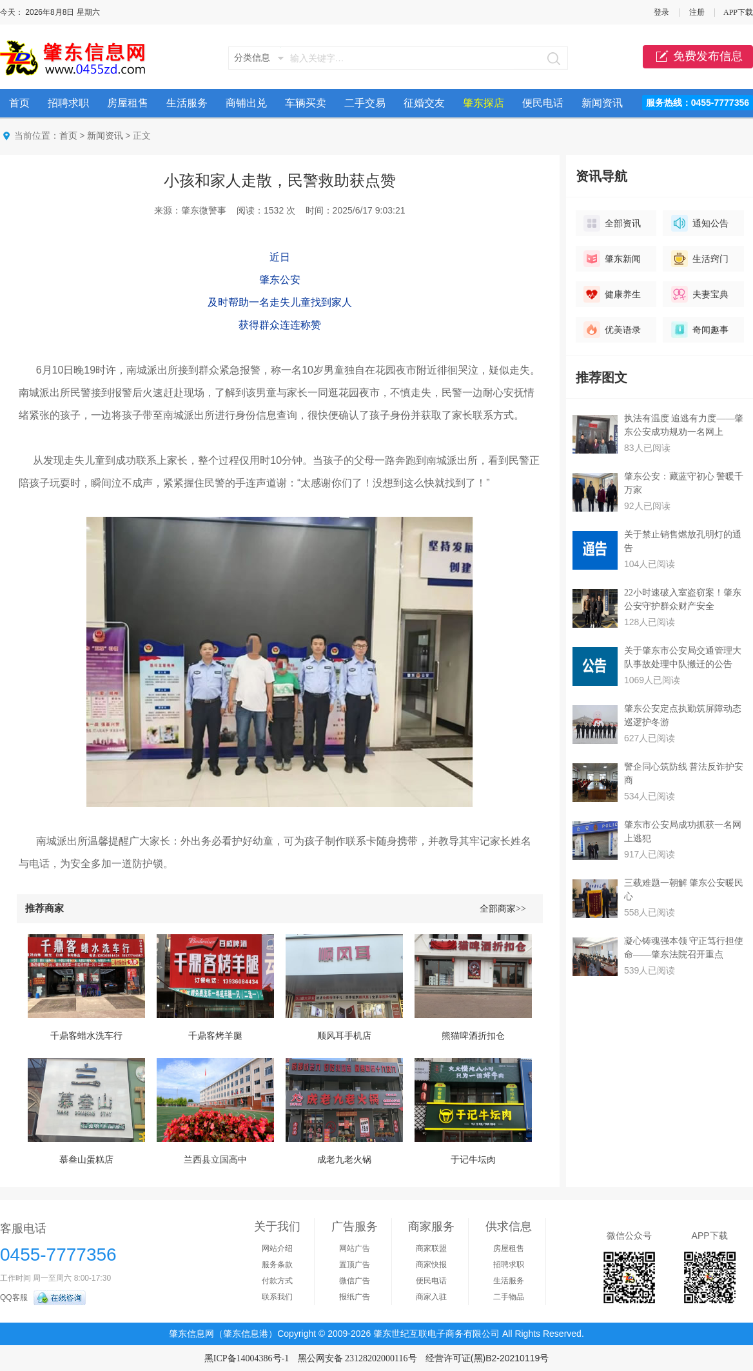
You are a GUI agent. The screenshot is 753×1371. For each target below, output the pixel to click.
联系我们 (277, 1296)
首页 (19, 102)
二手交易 (365, 102)
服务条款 (277, 1264)
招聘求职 (68, 102)
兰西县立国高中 (215, 1160)
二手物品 (508, 1296)
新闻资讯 (602, 102)
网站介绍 (277, 1248)
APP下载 (738, 12)
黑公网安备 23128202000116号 (357, 1358)
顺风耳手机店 (344, 1036)
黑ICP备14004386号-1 (246, 1358)
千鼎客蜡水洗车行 (86, 1036)
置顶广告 (354, 1264)
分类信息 (252, 58)
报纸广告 (354, 1296)
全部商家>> (503, 909)
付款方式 (277, 1280)
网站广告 (354, 1248)
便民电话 (542, 102)
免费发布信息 (698, 56)
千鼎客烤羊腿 (215, 1036)
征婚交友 (424, 102)
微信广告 (354, 1280)
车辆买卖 (305, 102)
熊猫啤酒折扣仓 (473, 1036)
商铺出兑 (246, 102)
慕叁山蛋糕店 (86, 1160)
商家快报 (431, 1264)
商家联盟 (431, 1248)
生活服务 (187, 102)
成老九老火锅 (344, 1160)
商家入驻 (431, 1296)
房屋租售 (127, 102)
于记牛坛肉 (473, 1160)
